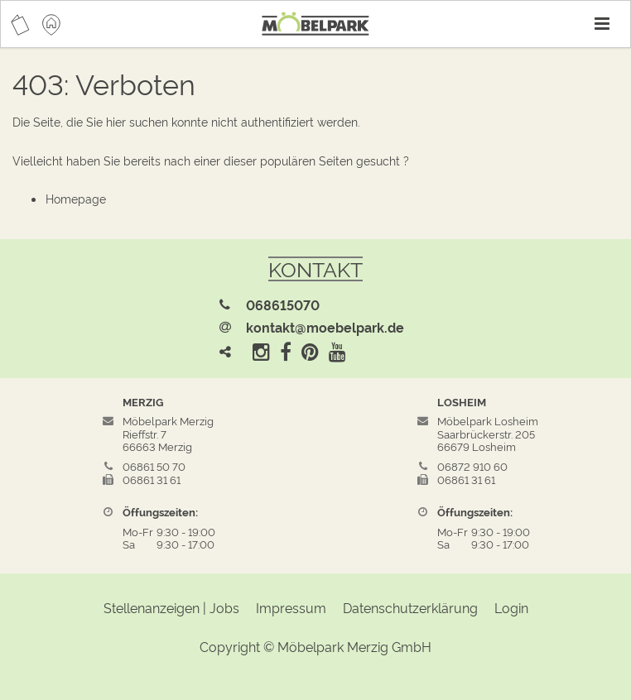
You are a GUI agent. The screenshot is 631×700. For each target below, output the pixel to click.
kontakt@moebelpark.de (325, 327)
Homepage (76, 198)
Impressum (291, 607)
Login (511, 607)
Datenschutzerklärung (410, 607)
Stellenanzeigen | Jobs (171, 607)
